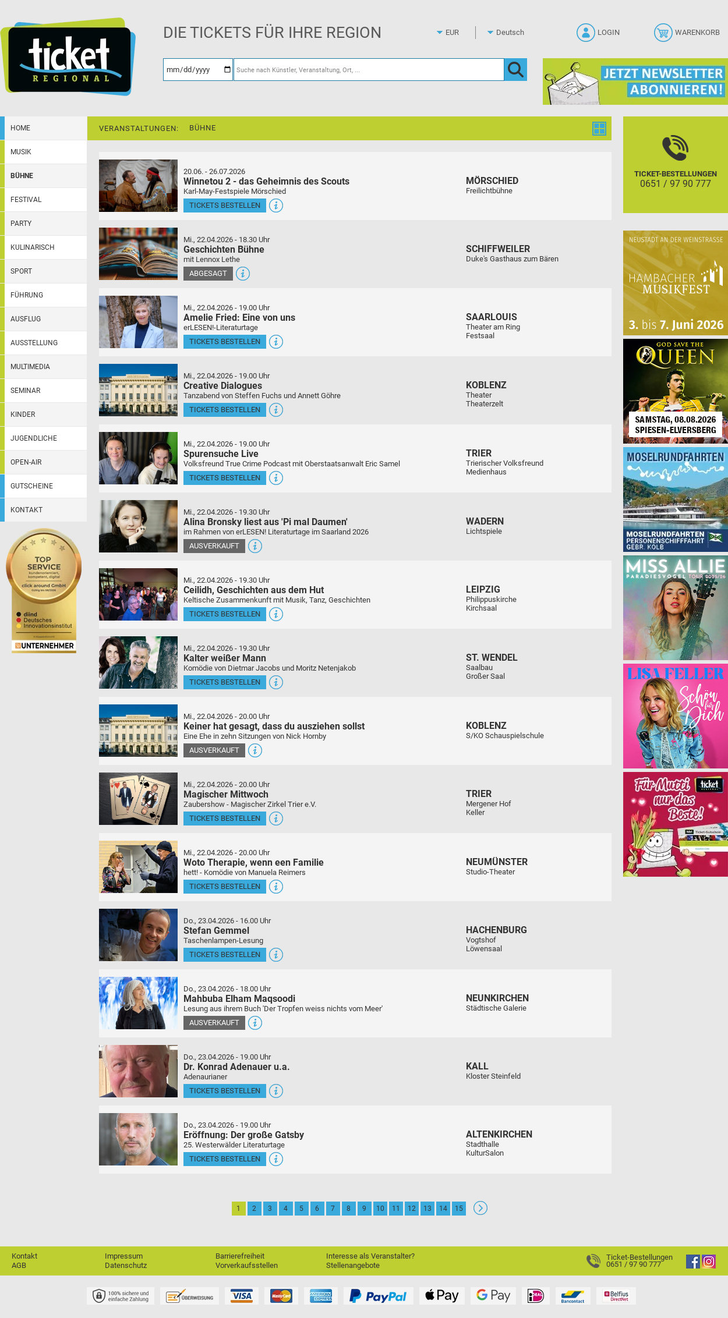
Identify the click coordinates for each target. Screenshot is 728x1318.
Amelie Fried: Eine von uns (239, 317)
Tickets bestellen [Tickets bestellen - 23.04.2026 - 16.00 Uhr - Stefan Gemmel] (224, 954)
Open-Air (25, 462)
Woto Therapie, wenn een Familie (253, 862)
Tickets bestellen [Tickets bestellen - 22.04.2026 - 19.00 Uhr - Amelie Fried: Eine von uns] (224, 341)
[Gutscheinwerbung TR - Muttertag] (675, 824)
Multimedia (30, 367)
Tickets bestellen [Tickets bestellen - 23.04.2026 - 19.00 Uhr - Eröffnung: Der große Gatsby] (224, 1158)
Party (20, 223)
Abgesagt (208, 273)
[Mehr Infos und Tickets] (138, 185)
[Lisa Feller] (675, 715)
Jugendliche (33, 438)
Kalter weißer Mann (224, 658)
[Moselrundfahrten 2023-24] (675, 499)
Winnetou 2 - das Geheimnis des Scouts (266, 181)
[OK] (515, 69)
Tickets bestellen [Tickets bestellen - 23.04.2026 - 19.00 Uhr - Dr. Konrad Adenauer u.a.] (224, 1090)
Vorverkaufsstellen (246, 1265)
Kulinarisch (32, 247)
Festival (25, 200)
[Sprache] (513, 32)
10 (380, 1208)
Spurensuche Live (221, 453)
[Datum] (198, 69)
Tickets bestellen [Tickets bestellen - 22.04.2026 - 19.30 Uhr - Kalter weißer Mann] (224, 682)
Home (20, 128)
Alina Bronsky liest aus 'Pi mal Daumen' (265, 521)
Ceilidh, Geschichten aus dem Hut (253, 590)
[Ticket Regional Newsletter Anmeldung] (635, 81)
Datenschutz (126, 1265)
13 (427, 1208)
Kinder (22, 414)
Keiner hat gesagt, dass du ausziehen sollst (274, 726)
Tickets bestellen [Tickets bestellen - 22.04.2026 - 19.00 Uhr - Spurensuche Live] (224, 477)
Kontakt (26, 510)
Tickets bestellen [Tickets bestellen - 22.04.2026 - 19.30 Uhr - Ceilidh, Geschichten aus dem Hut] (224, 614)
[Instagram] (709, 1266)
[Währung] (463, 32)
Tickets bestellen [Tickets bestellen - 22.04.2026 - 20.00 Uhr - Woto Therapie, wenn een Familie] (224, 886)
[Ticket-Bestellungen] (675, 175)
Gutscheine (31, 486)
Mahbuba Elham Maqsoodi (239, 998)
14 (443, 1208)
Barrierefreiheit (239, 1256)
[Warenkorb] (688, 36)
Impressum (124, 1256)
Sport (21, 271)
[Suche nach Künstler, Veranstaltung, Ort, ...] (369, 69)
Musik (20, 152)
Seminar (25, 391)
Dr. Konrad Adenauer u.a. (236, 1066)
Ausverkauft (214, 545)
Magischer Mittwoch (225, 794)
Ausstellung (34, 343)
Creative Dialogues (222, 385)
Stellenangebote (353, 1265)
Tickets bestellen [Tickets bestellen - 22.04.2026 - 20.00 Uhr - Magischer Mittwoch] (224, 818)
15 (459, 1208)
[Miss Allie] (675, 607)
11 (396, 1208)
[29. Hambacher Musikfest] (675, 282)
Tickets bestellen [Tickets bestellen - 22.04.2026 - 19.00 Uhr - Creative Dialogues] (224, 409)
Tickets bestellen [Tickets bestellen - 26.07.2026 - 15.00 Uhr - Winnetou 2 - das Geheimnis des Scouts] (224, 205)
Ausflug (25, 319)
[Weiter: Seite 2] (480, 1212)
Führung (26, 295)
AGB (19, 1265)
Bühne (21, 176)
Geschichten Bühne (223, 249)
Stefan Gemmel (216, 930)
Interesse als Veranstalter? (370, 1256)
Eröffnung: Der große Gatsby (243, 1134)
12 (412, 1208)
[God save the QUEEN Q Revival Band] (675, 391)
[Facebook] (693, 1266)
